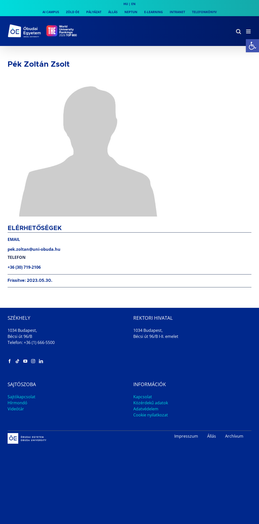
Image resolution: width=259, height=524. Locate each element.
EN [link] (133, 4)
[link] (252, 45)
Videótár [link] (16, 409)
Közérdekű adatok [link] (150, 403)
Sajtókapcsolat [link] (21, 397)
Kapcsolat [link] (142, 397)
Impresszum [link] (186, 436)
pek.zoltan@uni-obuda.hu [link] (34, 249)
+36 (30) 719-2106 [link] (24, 267)
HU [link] (125, 4)
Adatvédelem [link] (145, 409)
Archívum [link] (234, 436)
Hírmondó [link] (17, 403)
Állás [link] (211, 436)
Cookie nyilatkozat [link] (150, 415)
